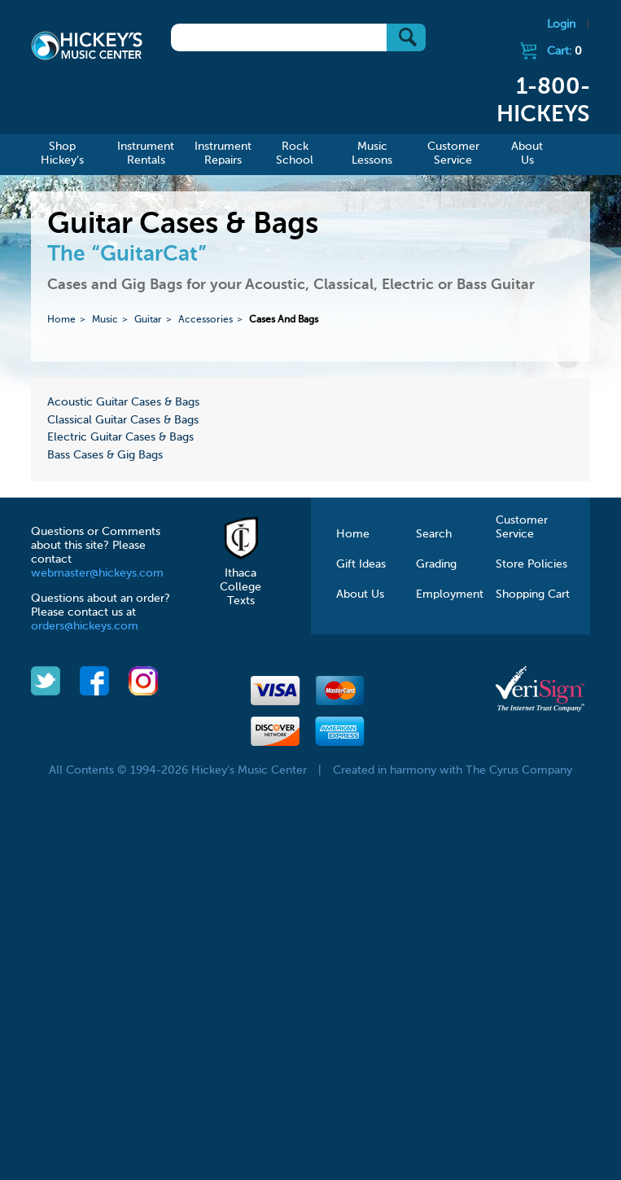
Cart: (564, 51)
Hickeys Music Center (86, 44)
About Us (360, 594)
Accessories (205, 320)
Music (105, 320)
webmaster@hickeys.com (97, 573)
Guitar (148, 320)
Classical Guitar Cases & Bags (123, 420)
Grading (436, 564)
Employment (449, 594)
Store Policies (531, 564)
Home (61, 320)
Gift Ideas (361, 564)
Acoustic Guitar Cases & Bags (123, 402)
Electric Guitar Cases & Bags (120, 437)
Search (434, 534)
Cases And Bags (283, 320)
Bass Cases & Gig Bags (105, 455)
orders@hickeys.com (84, 626)
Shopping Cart (533, 594)
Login (561, 24)
